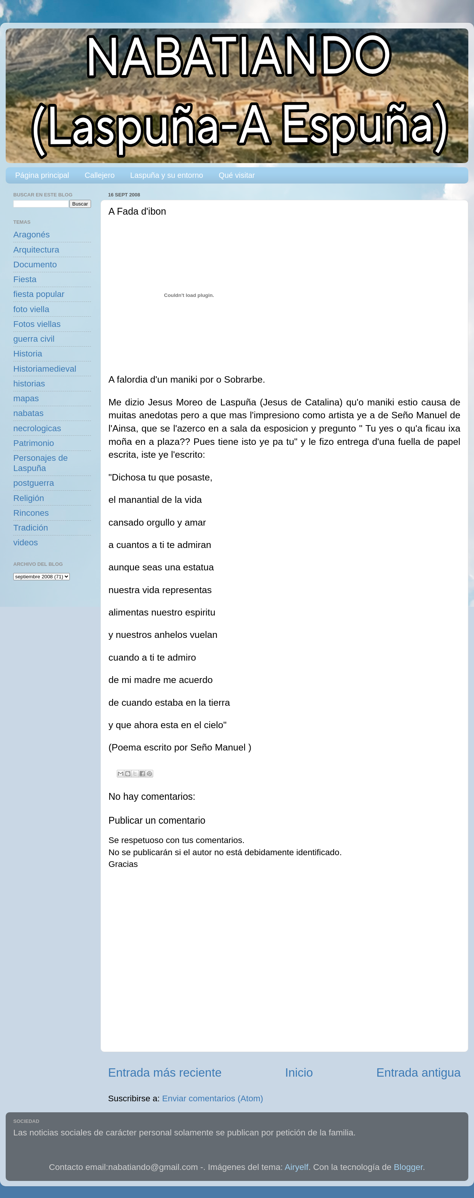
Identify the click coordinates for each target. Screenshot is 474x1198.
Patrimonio (33, 443)
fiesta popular (38, 294)
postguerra (33, 483)
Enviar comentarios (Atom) (212, 1098)
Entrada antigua (419, 1072)
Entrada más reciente (164, 1072)
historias (29, 383)
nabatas (28, 413)
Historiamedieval (44, 369)
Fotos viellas (37, 324)
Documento (35, 264)
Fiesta (24, 279)
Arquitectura (36, 249)
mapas (26, 398)
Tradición (30, 527)
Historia (27, 353)
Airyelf (297, 1167)
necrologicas (37, 428)
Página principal (42, 175)
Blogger (408, 1167)
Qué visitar (237, 175)
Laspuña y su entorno (166, 175)
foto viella (31, 309)
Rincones (31, 513)
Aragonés (31, 234)
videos (25, 542)
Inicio (299, 1072)
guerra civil (34, 339)
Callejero (100, 175)
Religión (28, 498)
